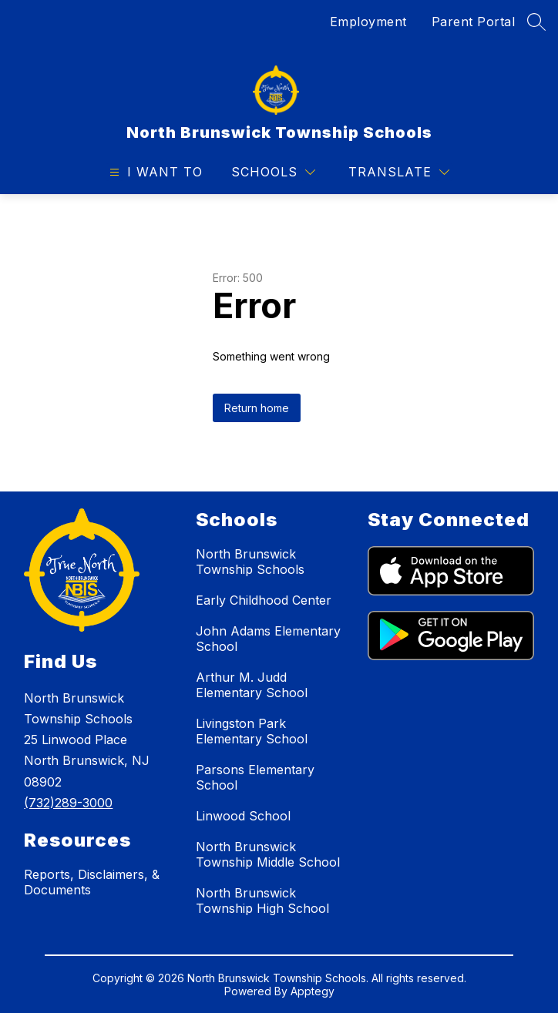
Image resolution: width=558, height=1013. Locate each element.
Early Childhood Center (263, 600)
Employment (368, 21)
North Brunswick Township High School (262, 900)
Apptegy (312, 991)
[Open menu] (154, 172)
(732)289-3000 (68, 802)
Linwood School (243, 815)
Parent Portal (474, 21)
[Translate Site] (399, 172)
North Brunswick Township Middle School (268, 854)
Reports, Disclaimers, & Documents (92, 882)
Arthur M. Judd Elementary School (252, 684)
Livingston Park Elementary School (252, 731)
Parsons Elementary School (255, 777)
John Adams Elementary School (268, 638)
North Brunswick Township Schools (250, 561)
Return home (256, 407)
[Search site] (536, 21)
